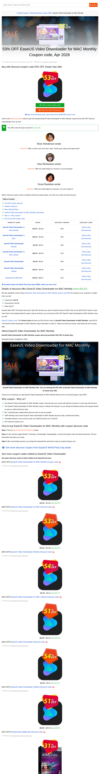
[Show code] (86, 227)
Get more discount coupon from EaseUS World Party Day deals (36, 447)
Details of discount (11, 206)
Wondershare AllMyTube (13, 278)
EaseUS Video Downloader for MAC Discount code (31, 507)
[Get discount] (86, 230)
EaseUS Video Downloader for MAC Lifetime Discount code (35, 597)
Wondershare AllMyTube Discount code (27, 732)
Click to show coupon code (49, 105)
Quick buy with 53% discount (50, 110)
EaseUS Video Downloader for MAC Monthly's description (24, 212)
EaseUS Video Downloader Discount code (28, 642)
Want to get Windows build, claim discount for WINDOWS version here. (50, 114)
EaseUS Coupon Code (9, 320)
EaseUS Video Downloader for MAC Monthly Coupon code (34, 462)
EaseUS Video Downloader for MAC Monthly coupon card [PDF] (49, 293)
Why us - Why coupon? (13, 215)
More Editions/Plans (11, 209)
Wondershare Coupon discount (21, 736)
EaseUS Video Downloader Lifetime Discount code (31, 687)
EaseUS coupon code (50, 62)
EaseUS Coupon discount (19, 466)
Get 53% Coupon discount (14, 203)
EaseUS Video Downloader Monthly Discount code (31, 552)
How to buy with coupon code (15, 218)
